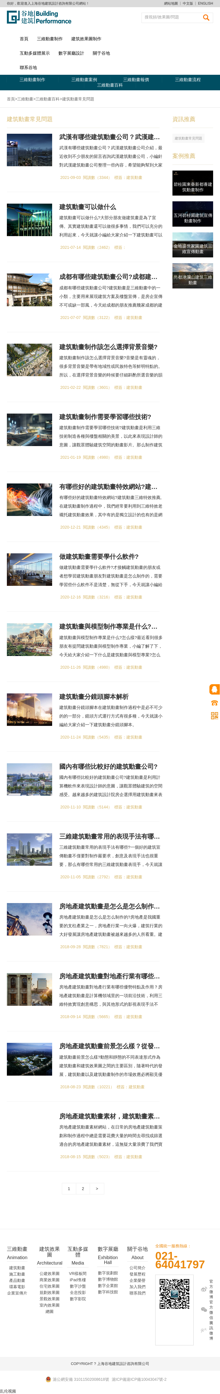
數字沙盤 (78, 1286)
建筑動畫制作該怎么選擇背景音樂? (108, 347)
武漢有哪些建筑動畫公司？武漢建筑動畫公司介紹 (128, 137)
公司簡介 (137, 1267)
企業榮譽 (137, 1280)
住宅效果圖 (50, 1286)
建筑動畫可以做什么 (87, 207)
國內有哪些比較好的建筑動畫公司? (108, 766)
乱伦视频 (8, 1391)
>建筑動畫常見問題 (77, 99)
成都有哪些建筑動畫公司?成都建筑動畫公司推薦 (127, 276)
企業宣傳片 (17, 1293)
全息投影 (78, 1292)
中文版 (188, 3)
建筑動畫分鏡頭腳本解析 (94, 696)
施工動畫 (17, 1274)
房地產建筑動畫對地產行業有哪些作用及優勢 (122, 976)
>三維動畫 (24, 99)
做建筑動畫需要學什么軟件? (99, 556)
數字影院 (78, 1299)
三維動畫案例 (84, 79)
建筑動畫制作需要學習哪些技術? (105, 416)
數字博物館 (108, 1279)
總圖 (50, 1311)
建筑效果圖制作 (86, 38)
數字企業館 (108, 1285)
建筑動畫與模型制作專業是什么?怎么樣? (116, 626)
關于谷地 (101, 53)
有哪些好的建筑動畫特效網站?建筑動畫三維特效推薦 (133, 486)
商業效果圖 (50, 1280)
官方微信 (211, 1310)
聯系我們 (137, 1293)
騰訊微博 (211, 1331)
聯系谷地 (28, 67)
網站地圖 (171, 3)
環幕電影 (17, 1286)
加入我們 (137, 1286)
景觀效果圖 (50, 1299)
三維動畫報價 (136, 79)
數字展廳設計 (71, 53)
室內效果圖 (50, 1305)
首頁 (24, 38)
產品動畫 (17, 1280)
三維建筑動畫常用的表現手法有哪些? (111, 836)
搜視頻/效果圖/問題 (162, 17)
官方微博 (211, 1289)
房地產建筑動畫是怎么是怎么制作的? (111, 906)
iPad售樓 (78, 1280)
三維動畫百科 (110, 85)
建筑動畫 (17, 1267)
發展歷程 (137, 1274)
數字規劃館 (108, 1273)
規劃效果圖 (50, 1292)
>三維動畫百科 (46, 99)
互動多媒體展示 (35, 53)
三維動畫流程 (188, 79)
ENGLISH (205, 3)
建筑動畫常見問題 (188, 138)
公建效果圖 (50, 1273)
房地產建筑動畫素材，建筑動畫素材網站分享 (122, 1116)
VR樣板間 (78, 1273)
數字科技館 (108, 1292)
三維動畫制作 (50, 38)
